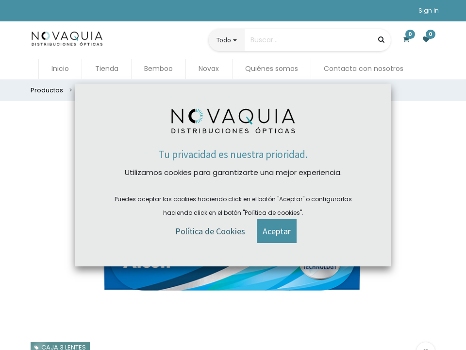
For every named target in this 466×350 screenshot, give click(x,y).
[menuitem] (60, 69)
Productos (47, 90)
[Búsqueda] (381, 39)
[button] (277, 217)
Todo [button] (223, 39)
